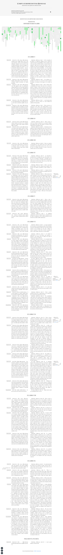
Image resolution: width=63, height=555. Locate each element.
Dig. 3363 (8, 224)
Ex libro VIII (31, 395)
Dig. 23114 (8, 155)
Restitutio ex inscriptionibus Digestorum (31, 19)
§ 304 (57, 177)
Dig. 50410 (8, 213)
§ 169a (57, 280)
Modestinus (33, 60)
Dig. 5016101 (8, 516)
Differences (38, 60)
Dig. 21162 (8, 412)
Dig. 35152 (8, 361)
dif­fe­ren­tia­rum (25, 60)
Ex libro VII (31, 314)
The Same (33, 258)
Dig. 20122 (8, 317)
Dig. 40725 (8, 508)
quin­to (21, 199)
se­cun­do (20, 121)
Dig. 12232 (8, 542)
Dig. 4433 (8, 286)
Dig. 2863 (8, 84)
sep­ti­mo (20, 317)
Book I (41, 60)
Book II (42, 121)
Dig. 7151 (8, 464)
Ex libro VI (32, 221)
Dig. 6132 (8, 407)
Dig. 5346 (8, 233)
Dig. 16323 (8, 121)
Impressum (39, 550)
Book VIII (42, 398)
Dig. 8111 (8, 239)
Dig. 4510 (8, 398)
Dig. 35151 (8, 199)
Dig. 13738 (8, 79)
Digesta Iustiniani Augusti (17, 10)
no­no (21, 464)
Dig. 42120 (8, 126)
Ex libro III (31, 140)
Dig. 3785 (8, 258)
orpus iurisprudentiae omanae (31, 4)
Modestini (31, 21)
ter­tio (21, 143)
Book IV (42, 155)
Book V (42, 199)
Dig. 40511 (8, 100)
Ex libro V (31, 196)
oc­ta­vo (22, 398)
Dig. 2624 (8, 325)
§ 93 (56, 365)
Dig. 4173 (8, 276)
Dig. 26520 (8, 344)
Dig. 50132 (8, 170)
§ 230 (55, 322)
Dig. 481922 (8, 105)
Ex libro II (31, 118)
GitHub (35, 550)
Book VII (43, 276)
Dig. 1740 (8, 60)
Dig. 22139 (8, 477)
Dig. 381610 (8, 270)
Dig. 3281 (8, 484)
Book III (41, 143)
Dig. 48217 (8, 292)
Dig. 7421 (8, 143)
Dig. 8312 (8, 470)
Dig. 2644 (8, 164)
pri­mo (21, 60)
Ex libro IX (31, 461)
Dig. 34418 (8, 433)
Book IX (41, 464)
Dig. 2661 (8, 353)
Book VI (41, 224)
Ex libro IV (31, 152)
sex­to (21, 224)
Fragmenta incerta (31, 539)
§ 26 (57, 321)
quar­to (21, 155)
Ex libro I (31, 57)
